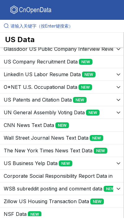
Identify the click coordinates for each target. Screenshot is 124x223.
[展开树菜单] (61, 49)
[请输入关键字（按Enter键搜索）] (64, 26)
